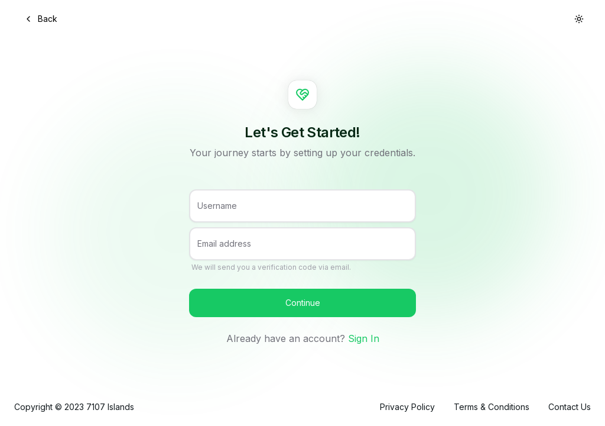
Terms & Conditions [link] (491, 407)
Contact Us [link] (569, 407)
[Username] (302, 211)
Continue (302, 303)
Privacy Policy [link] (407, 407)
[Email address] (302, 248)
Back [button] (40, 19)
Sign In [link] (363, 338)
